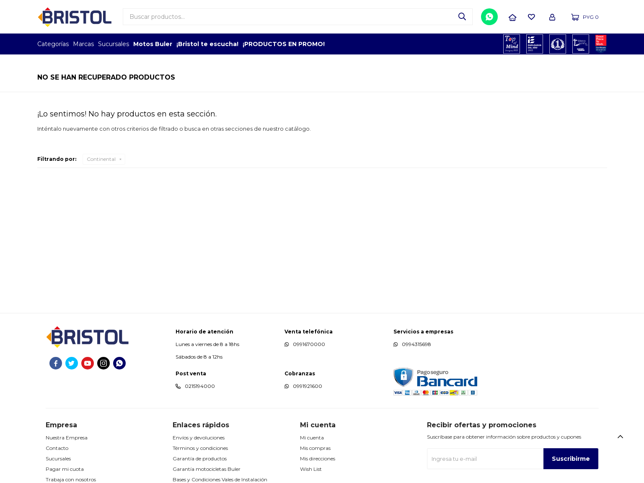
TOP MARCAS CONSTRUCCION (557, 44)
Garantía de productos (200, 458)
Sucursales (113, 44)
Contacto (57, 448)
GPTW (601, 44)
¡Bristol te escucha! (207, 44)
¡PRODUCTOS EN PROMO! (284, 44)
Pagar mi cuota (65, 469)
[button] (462, 16)
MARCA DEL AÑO (581, 44)
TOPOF (511, 44)
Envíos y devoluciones (199, 437)
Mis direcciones (317, 458)
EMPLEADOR (534, 44)
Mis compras (315, 448)
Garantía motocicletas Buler (207, 469)
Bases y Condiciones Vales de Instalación (220, 479)
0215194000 (200, 386)
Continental (101, 159)
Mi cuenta (312, 437)
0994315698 (416, 344)
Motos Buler (152, 44)
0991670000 (309, 344)
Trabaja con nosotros (71, 479)
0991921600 (307, 386)
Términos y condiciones (200, 448)
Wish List (311, 469)
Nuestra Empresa (67, 437)
